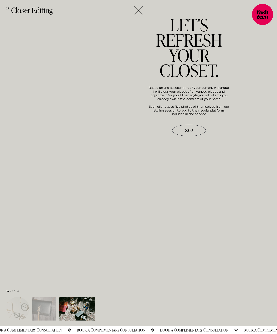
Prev (8, 291)
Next (16, 291)
